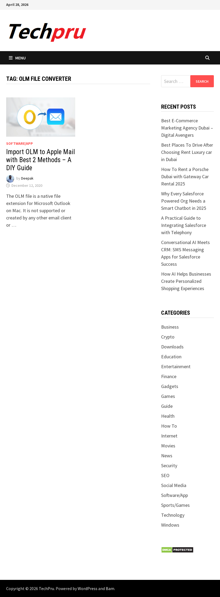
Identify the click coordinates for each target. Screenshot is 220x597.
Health (168, 416)
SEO (165, 475)
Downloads (172, 347)
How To (169, 426)
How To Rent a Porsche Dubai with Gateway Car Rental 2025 (185, 176)
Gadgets (169, 386)
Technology (172, 515)
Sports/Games (175, 505)
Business (170, 327)
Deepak (27, 178)
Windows (170, 525)
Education (171, 356)
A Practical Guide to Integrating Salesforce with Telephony (183, 225)
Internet (169, 436)
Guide (167, 406)
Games (168, 396)
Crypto (168, 337)
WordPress (87, 588)
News (166, 455)
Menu (17, 57)
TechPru (46, 588)
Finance (168, 376)
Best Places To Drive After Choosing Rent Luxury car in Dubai (187, 152)
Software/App (19, 143)
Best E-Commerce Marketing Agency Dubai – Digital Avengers (187, 127)
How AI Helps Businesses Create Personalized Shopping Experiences (186, 281)
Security (169, 465)
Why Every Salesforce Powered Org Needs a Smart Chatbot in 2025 (183, 201)
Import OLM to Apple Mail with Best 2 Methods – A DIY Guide (40, 160)
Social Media (173, 485)
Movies (168, 446)
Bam (110, 588)
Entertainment (176, 366)
